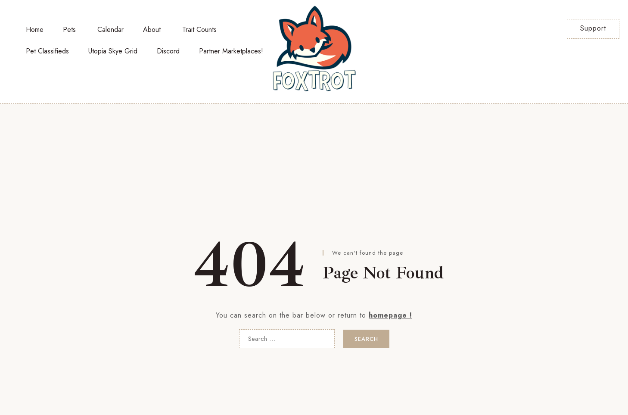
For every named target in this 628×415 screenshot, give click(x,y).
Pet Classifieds (47, 51)
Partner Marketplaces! (231, 51)
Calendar (110, 29)
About (152, 29)
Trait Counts (199, 29)
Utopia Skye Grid (112, 51)
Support (593, 28)
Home (35, 29)
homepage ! (390, 315)
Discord (168, 51)
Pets (69, 29)
